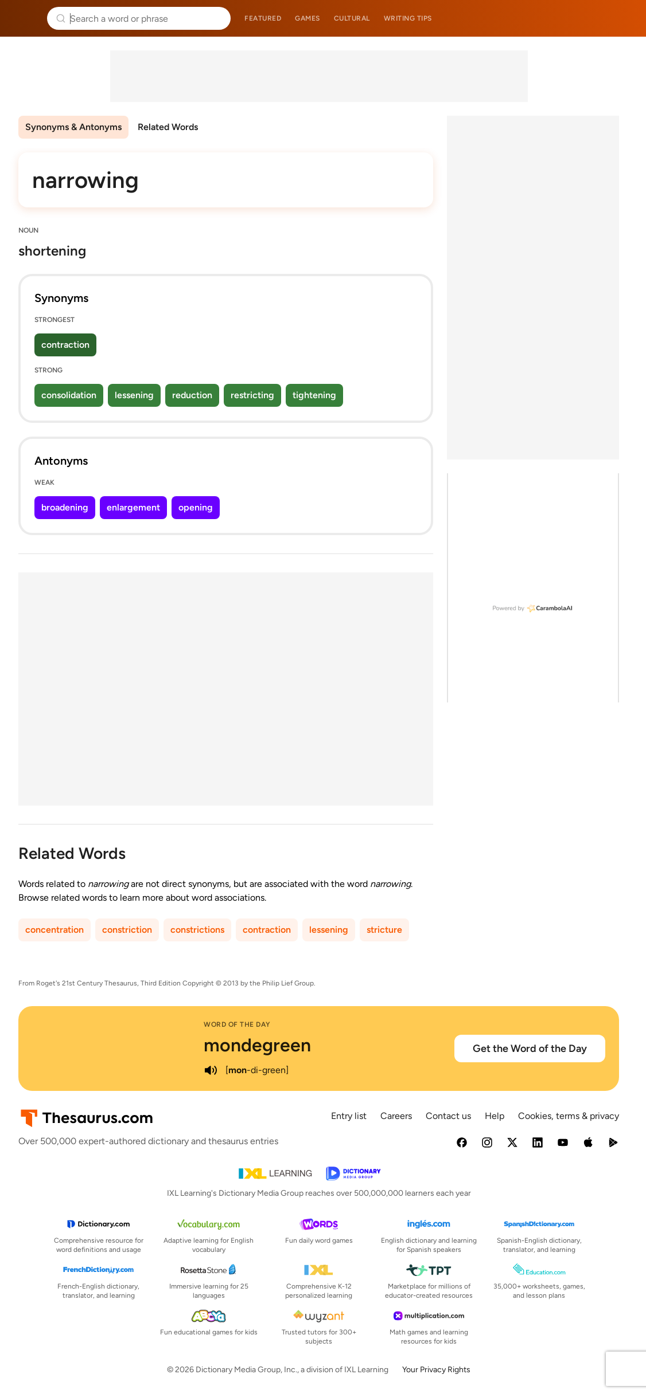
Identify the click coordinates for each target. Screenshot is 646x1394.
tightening (314, 395)
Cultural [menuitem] (352, 18)
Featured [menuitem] (262, 18)
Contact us (448, 1115)
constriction (127, 929)
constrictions (197, 929)
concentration (54, 929)
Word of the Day (237, 1024)
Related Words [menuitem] (168, 126)
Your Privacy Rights (436, 1370)
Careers (396, 1115)
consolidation (68, 395)
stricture (384, 929)
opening (195, 507)
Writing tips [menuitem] (408, 18)
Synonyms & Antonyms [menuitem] (73, 126)
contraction (65, 344)
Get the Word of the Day (530, 1048)
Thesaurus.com (25, 18)
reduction (192, 395)
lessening (134, 395)
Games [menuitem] (307, 18)
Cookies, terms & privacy (568, 1115)
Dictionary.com (621, 18)
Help (494, 1115)
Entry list (349, 1115)
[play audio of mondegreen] (210, 1070)
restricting (252, 395)
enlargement (133, 507)
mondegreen (257, 1045)
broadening (64, 507)
